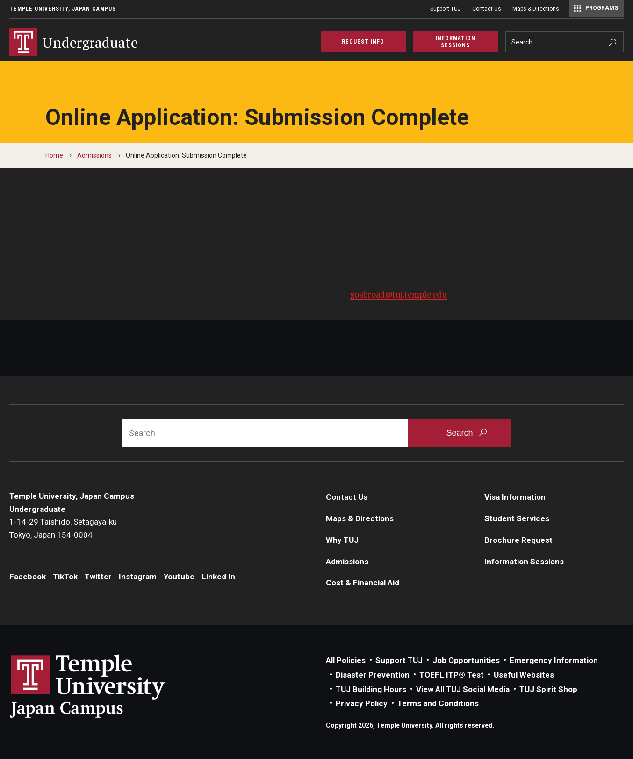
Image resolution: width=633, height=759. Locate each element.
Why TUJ (342, 540)
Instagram (138, 576)
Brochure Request (518, 540)
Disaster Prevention (373, 674)
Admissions (94, 155)
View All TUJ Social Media (463, 689)
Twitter (98, 576)
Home (54, 155)
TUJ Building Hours (371, 689)
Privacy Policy (362, 703)
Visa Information (515, 497)
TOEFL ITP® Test (451, 674)
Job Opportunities (466, 660)
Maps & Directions (535, 9)
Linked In (218, 576)
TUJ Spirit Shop (548, 689)
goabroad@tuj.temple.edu (398, 293)
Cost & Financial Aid (362, 582)
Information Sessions (524, 561)
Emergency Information (554, 660)
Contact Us (486, 9)
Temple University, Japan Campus (62, 9)
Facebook (27, 576)
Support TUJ (445, 9)
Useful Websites (524, 674)
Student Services (516, 518)
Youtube (179, 576)
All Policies (346, 660)
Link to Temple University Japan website (102, 686)
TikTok (65, 576)
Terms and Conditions (438, 703)
